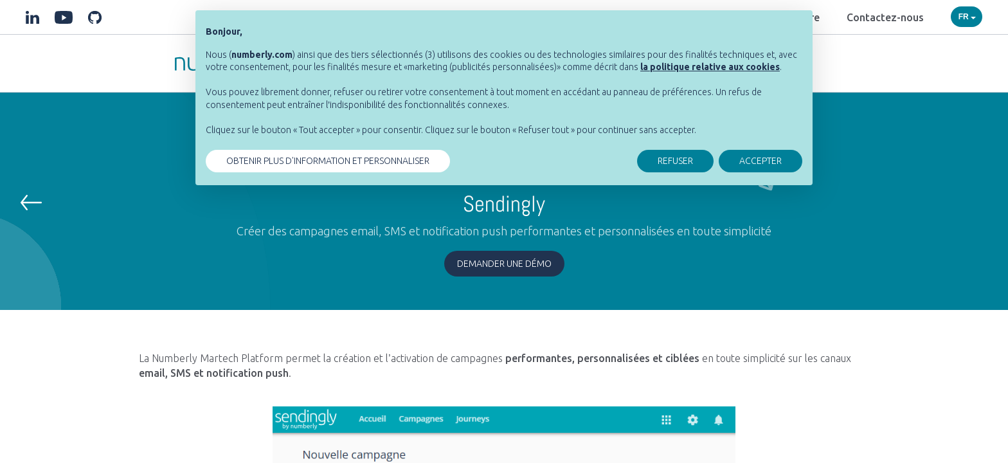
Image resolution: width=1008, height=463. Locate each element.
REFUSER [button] (675, 161)
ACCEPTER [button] (760, 161)
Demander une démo (504, 264)
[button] (31, 202)
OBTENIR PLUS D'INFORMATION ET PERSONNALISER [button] (327, 161)
